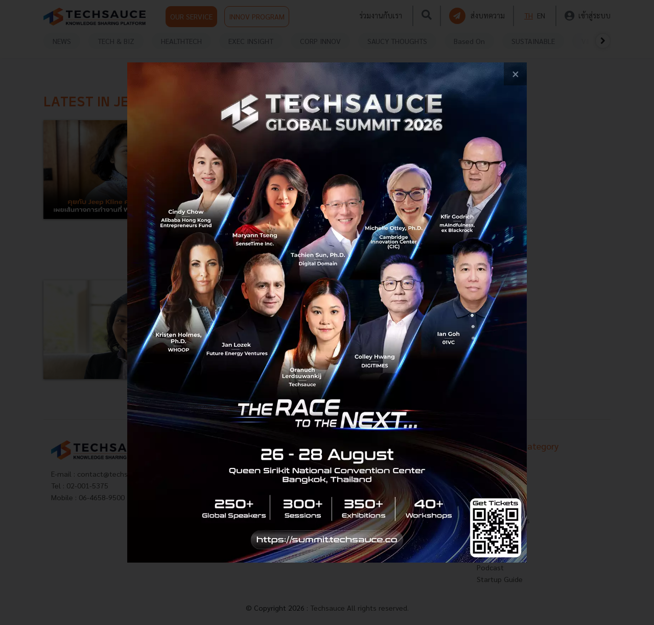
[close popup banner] (515, 73)
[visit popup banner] (327, 312)
